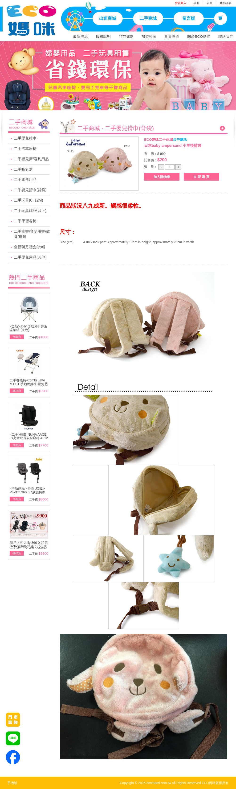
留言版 (188, 18)
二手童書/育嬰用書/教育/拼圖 (32, 234)
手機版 (12, 783)
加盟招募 (149, 36)
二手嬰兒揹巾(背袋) (30, 190)
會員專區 (171, 36)
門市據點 (126, 36)
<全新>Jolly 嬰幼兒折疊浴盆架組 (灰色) (28, 328)
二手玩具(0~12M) (28, 200)
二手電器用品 (25, 180)
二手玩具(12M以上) (30, 211)
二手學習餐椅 (25, 221)
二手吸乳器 (23, 169)
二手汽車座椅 (25, 149)
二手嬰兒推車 (25, 138)
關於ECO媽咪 (199, 36)
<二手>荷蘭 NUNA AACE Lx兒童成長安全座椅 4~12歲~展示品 (29, 438)
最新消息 (80, 36)
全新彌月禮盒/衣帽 (29, 247)
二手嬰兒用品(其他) (30, 257)
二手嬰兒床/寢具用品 (31, 159)
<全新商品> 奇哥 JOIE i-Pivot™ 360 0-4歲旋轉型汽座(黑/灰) (28, 492)
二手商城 (148, 18)
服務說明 (103, 36)
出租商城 (107, 18)
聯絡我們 (225, 36)
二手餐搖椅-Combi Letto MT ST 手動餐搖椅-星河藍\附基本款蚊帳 (29, 383)
